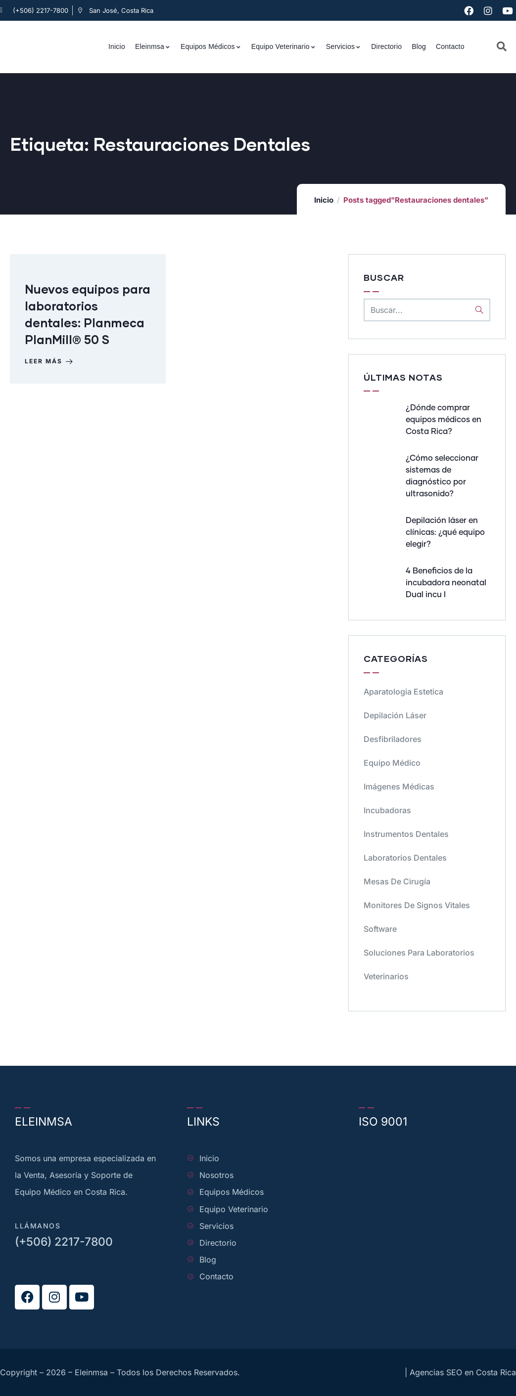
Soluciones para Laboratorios (419, 953)
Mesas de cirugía (397, 881)
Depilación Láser (395, 715)
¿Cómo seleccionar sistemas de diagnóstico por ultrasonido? (442, 476)
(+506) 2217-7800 (64, 1242)
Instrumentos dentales (406, 834)
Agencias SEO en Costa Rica (463, 1372)
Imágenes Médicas (399, 786)
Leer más (50, 361)
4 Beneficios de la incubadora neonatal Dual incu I (446, 583)
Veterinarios (386, 976)
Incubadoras (387, 810)
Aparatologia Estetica (403, 692)
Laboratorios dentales (405, 858)
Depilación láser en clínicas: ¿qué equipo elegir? (445, 532)
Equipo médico (392, 763)
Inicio (323, 200)
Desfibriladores (393, 739)
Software (380, 929)
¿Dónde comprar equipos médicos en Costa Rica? (443, 420)
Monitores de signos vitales (417, 905)
